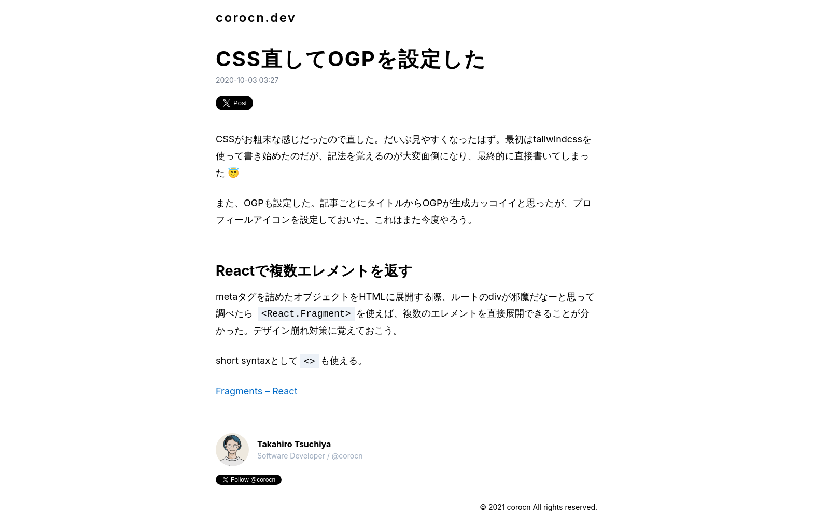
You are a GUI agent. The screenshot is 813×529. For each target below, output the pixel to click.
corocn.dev (256, 17)
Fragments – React (257, 390)
